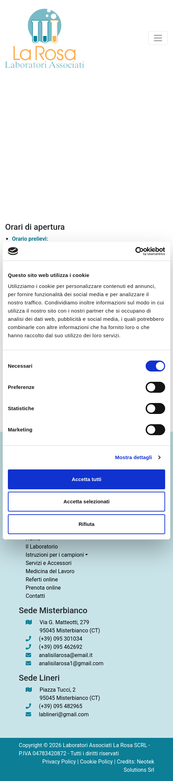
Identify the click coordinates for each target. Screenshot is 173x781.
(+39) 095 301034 (60, 638)
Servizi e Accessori (48, 563)
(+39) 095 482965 (60, 706)
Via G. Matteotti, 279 (70, 627)
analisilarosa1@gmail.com (71, 663)
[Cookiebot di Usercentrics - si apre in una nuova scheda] (135, 251)
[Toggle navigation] (158, 38)
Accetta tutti (87, 479)
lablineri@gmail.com (64, 714)
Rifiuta (87, 524)
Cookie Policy (96, 761)
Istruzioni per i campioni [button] (55, 555)
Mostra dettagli (133, 457)
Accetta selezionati (86, 501)
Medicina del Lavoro (50, 571)
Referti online (42, 579)
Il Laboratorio (42, 546)
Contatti (35, 596)
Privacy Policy (59, 761)
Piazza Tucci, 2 (70, 694)
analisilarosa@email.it (66, 655)
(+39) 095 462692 (60, 647)
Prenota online (43, 587)
